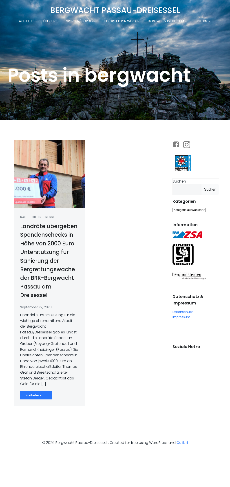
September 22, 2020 (36, 332)
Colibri (182, 473)
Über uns (50, 21)
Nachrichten (31, 242)
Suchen (179, 205)
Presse (49, 242)
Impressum (181, 341)
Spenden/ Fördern (80, 21)
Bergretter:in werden (121, 21)
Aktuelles (26, 21)
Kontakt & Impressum (168, 21)
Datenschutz (182, 336)
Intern (204, 21)
